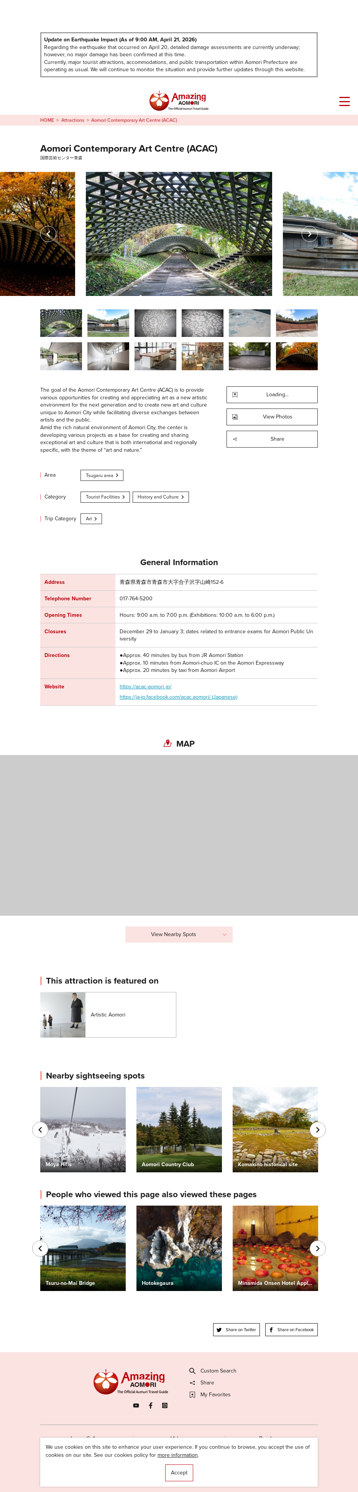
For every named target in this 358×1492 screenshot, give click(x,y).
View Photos (262, 417)
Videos (179, 1439)
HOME (47, 120)
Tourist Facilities (106, 496)
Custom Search (213, 1371)
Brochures (271, 1439)
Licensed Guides (136, 1472)
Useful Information (221, 1472)
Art (92, 518)
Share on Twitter (236, 1330)
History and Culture (161, 496)
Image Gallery (87, 1439)
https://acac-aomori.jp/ (145, 687)
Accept (179, 1473)
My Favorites (210, 1394)
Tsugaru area (103, 475)
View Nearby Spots (189, 934)
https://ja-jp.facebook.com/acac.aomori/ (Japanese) (178, 697)
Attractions (72, 120)
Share (258, 439)
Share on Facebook (291, 1330)
